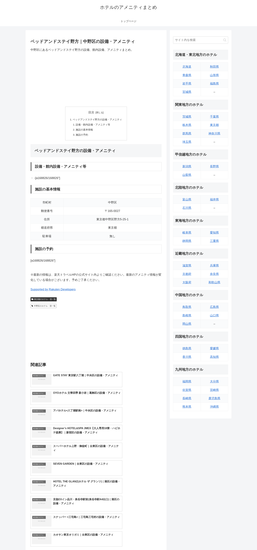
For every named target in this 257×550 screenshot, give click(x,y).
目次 (91, 112)
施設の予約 (81, 135)
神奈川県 (214, 133)
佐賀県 (186, 390)
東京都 (214, 125)
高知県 (214, 357)
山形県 (214, 75)
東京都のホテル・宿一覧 (43, 300)
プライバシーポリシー (216, 539)
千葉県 (214, 116)
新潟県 (186, 166)
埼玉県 (186, 141)
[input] (200, 40)
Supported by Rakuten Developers (53, 290)
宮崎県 (214, 390)
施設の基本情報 (83, 130)
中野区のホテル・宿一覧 (43, 307)
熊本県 (186, 406)
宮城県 (186, 92)
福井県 (214, 199)
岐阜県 (186, 232)
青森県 (186, 75)
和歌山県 (214, 282)
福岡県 (186, 381)
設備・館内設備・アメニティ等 (92, 124)
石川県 (186, 207)
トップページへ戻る (191, 539)
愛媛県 (214, 348)
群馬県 (186, 133)
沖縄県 (214, 406)
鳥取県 (186, 307)
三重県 (214, 241)
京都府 (186, 274)
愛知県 (214, 232)
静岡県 (186, 241)
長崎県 (186, 398)
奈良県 (214, 274)
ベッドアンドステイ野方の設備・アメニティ (97, 119)
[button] (225, 40)
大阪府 (186, 282)
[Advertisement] (96, 79)
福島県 (214, 83)
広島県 (214, 307)
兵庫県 (214, 265)
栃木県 (186, 125)
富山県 (186, 199)
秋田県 (214, 66)
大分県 (214, 381)
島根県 (186, 315)
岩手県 (186, 83)
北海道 (186, 66)
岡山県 (186, 323)
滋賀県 (186, 265)
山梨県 (186, 175)
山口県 (214, 315)
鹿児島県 (214, 398)
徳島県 (186, 348)
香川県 (186, 357)
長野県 (214, 166)
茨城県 (186, 116)
